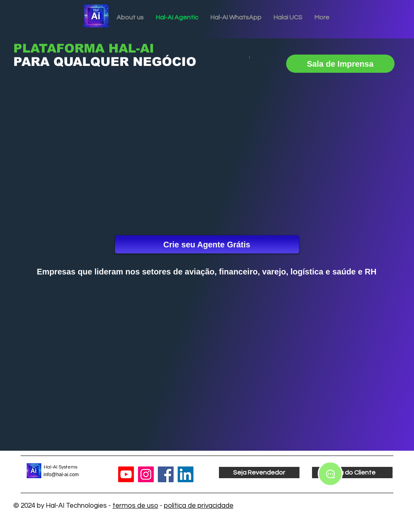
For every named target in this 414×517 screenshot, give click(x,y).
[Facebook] (166, 474)
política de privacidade (199, 505)
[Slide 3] (133, 76)
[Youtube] (126, 474)
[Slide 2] (125, 76)
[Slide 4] (140, 76)
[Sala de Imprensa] (340, 64)
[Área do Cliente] (352, 472)
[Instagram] (146, 474)
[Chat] (330, 473)
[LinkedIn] (185, 474)
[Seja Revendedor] (259, 472)
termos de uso (135, 505)
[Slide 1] (118, 76)
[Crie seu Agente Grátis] (207, 244)
